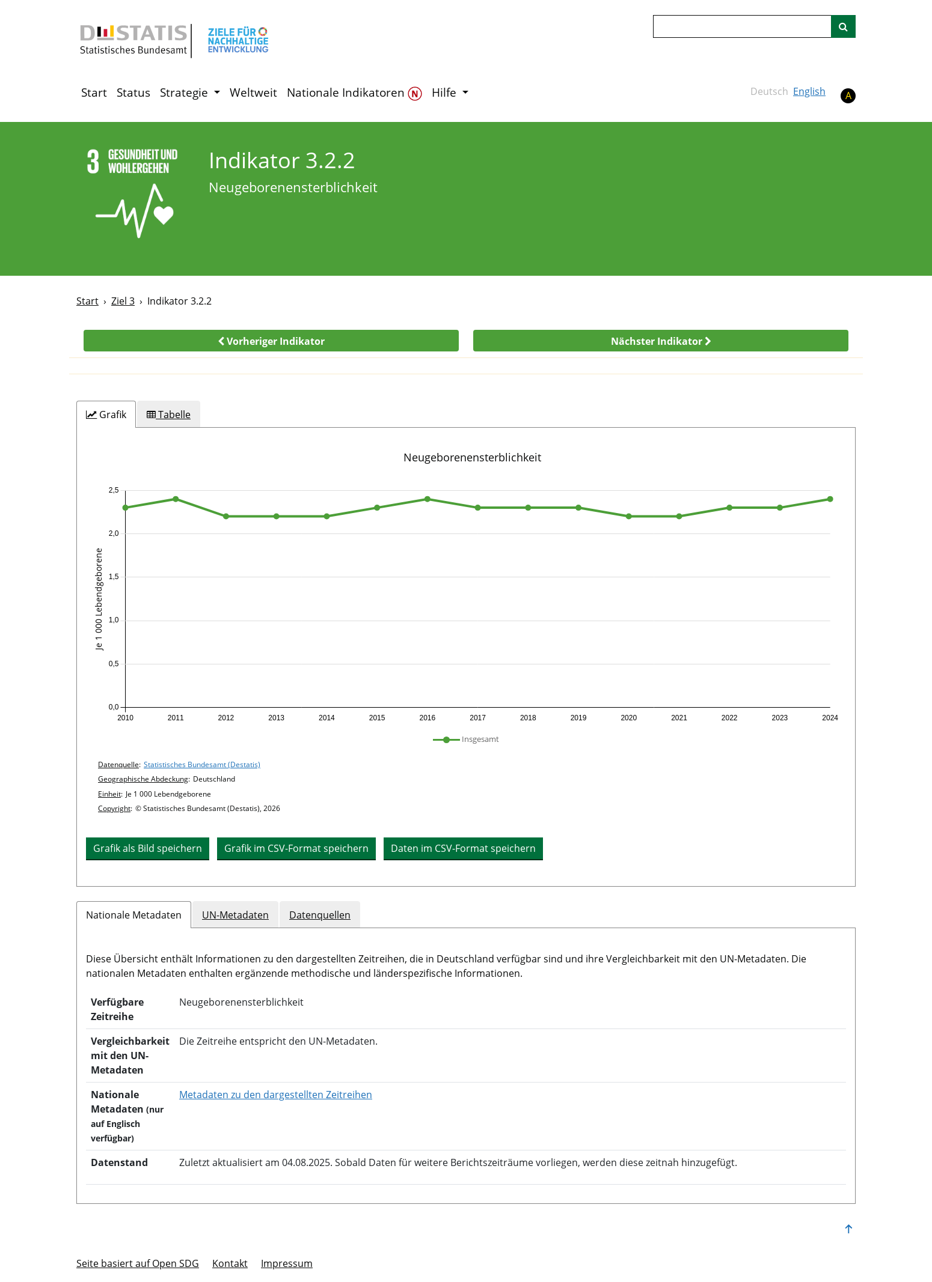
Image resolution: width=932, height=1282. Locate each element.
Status (133, 92)
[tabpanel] (466, 657)
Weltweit (253, 92)
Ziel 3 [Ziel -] (123, 301)
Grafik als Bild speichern (147, 848)
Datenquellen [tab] (320, 915)
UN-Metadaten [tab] (235, 915)
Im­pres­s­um (287, 1263)
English (809, 91)
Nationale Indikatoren (354, 93)
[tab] (106, 414)
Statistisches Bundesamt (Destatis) (202, 764)
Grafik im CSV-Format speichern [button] (296, 848)
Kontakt (230, 1263)
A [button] (848, 95)
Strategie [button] (185, 92)
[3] (134, 198)
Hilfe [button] (445, 92)
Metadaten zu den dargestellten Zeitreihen (275, 1094)
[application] (466, 604)
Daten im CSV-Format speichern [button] (463, 848)
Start (94, 92)
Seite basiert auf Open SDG (137, 1263)
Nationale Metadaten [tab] (134, 915)
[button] (271, 340)
